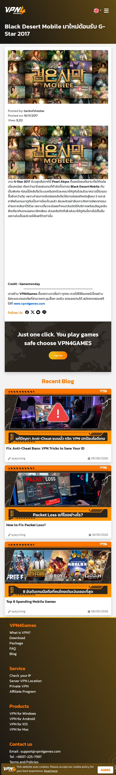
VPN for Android (22, 718)
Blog (13, 653)
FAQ (12, 648)
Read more (51, 771)
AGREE (105, 770)
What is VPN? (20, 632)
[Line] (43, 311)
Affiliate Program (22, 691)
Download (17, 637)
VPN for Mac (19, 729)
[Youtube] (37, 311)
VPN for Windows (22, 713)
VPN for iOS (18, 724)
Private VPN (19, 686)
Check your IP (20, 675)
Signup (58, 355)
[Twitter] (32, 311)
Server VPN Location (25, 680)
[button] (97, 10)
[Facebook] (26, 311)
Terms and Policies (23, 762)
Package (16, 643)
